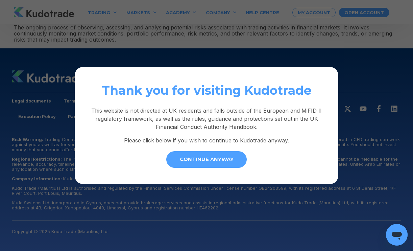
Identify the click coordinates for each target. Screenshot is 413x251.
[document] (206, 125)
